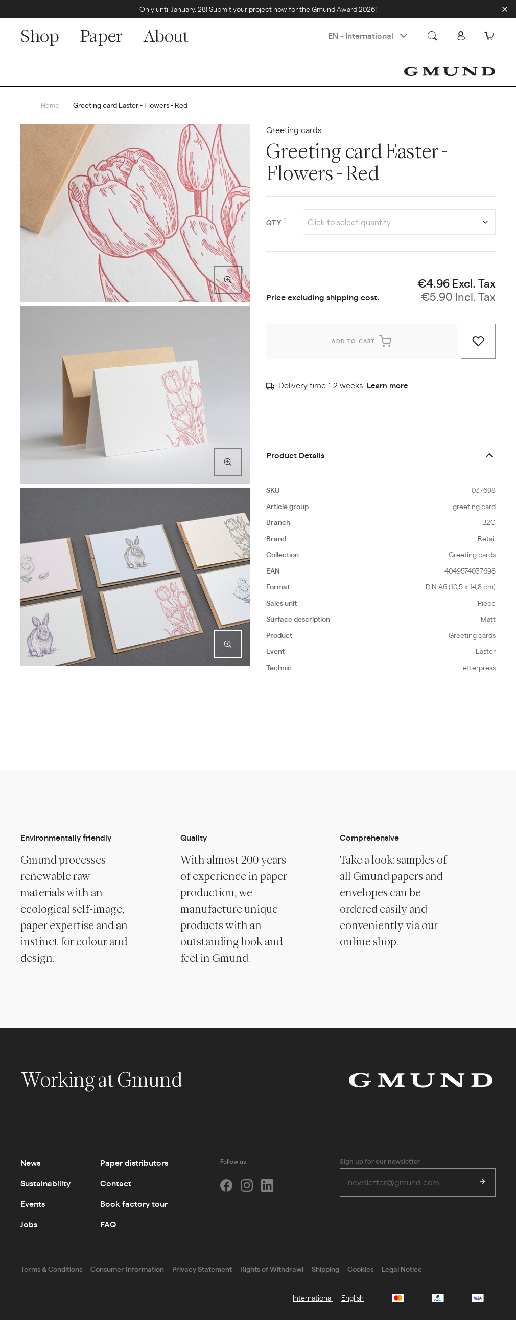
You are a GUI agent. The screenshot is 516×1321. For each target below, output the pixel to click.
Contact (115, 1184)
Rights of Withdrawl (271, 1269)
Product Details (295, 456)
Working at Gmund (112, 1080)
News (30, 1163)
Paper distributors (134, 1163)
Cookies (360, 1269)
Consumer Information (127, 1269)
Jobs (28, 1225)
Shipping (325, 1269)
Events (32, 1204)
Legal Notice (402, 1269)
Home (50, 105)
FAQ (108, 1225)
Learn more (388, 386)
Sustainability (45, 1184)
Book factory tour (134, 1204)
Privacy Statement (202, 1269)
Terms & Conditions (51, 1269)
